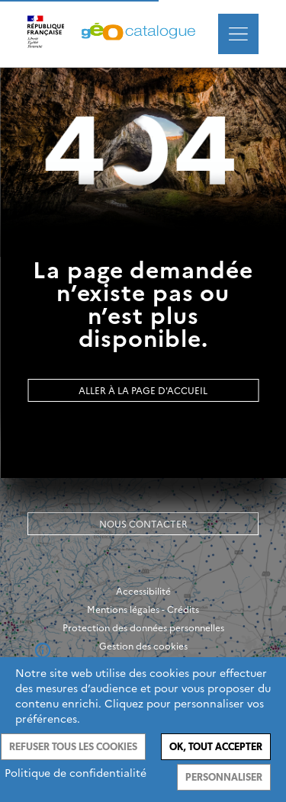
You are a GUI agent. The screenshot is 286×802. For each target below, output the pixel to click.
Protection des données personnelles (143, 627)
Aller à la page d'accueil (143, 389)
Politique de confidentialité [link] (75, 772)
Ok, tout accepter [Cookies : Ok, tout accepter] (215, 746)
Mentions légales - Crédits (143, 609)
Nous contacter (143, 523)
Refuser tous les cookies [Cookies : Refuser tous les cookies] (73, 746)
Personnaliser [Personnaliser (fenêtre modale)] (223, 777)
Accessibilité (143, 590)
